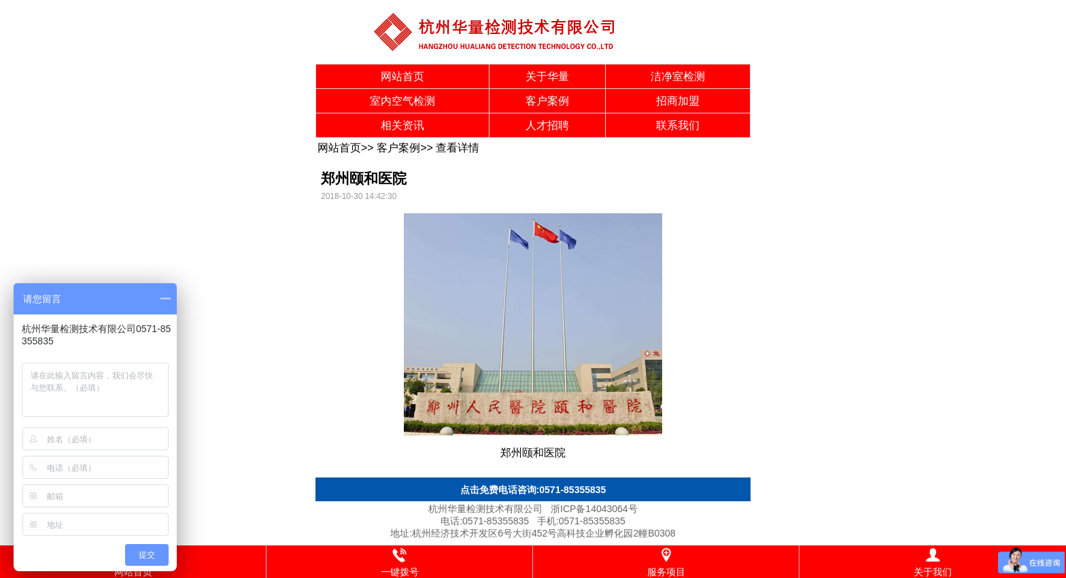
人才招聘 (547, 125)
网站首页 (402, 76)
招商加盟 (678, 101)
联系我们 (678, 125)
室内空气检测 (402, 101)
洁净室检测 (678, 76)
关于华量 (547, 76)
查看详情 (457, 147)
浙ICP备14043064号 (594, 508)
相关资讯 (402, 125)
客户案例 (547, 101)
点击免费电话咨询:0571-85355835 (533, 489)
